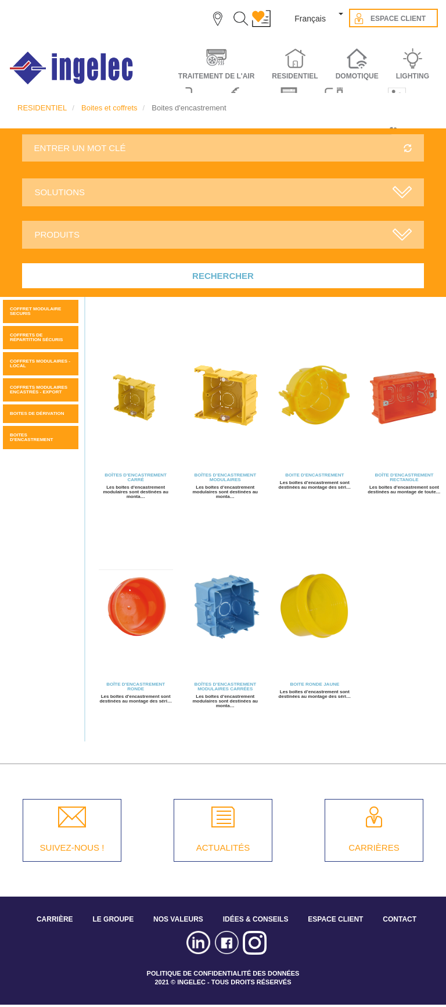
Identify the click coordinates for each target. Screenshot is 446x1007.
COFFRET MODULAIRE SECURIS (35, 311)
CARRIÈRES (374, 847)
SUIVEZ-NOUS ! (72, 847)
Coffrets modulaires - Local (40, 363)
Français (310, 18)
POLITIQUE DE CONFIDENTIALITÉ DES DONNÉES (223, 973)
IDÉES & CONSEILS (256, 919)
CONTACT (399, 919)
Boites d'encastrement (31, 437)
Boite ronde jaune (314, 684)
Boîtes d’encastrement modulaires (225, 477)
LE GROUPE (113, 919)
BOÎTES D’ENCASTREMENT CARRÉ (136, 477)
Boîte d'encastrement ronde (135, 686)
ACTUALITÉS (223, 847)
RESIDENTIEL (42, 107)
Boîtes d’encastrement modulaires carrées (225, 686)
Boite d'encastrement (314, 475)
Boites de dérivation (37, 413)
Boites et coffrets (109, 107)
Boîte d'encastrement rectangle (404, 477)
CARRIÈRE (55, 919)
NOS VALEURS (178, 919)
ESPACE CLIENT (335, 919)
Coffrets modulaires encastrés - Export (38, 390)
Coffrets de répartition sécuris (36, 337)
